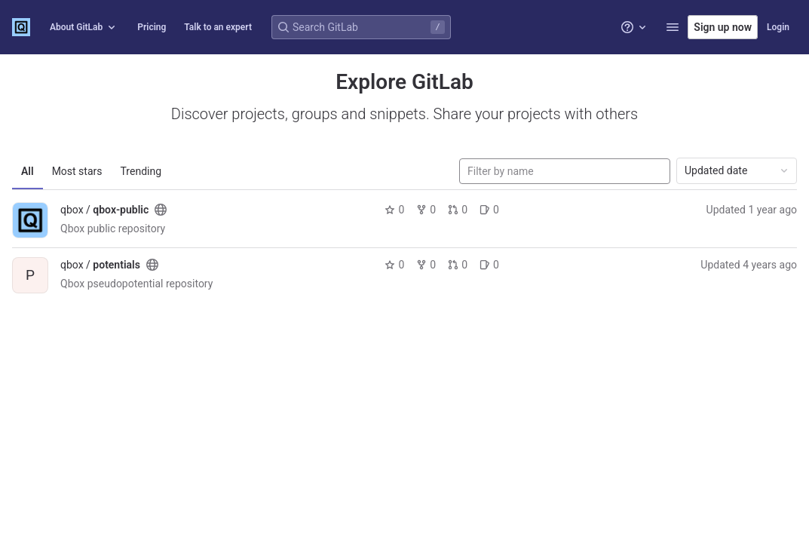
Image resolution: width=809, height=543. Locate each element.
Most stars (77, 171)
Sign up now (723, 27)
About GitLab (84, 27)
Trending (141, 171)
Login (778, 27)
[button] (672, 27)
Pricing (151, 27)
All (27, 171)
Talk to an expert (218, 27)
